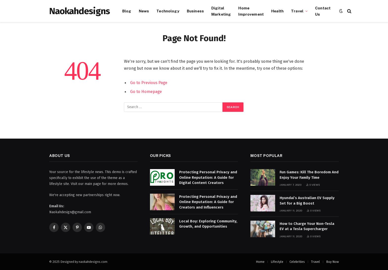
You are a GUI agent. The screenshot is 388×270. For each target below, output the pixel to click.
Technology (167, 11)
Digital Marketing (221, 11)
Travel (297, 11)
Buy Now (332, 262)
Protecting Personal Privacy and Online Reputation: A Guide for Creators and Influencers (208, 202)
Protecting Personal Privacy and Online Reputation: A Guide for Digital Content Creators (208, 177)
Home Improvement (251, 11)
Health (277, 11)
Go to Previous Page (148, 82)
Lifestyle (277, 262)
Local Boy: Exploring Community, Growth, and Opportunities (208, 224)
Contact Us (323, 11)
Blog (126, 11)
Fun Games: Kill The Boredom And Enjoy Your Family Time (309, 175)
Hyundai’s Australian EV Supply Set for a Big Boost (307, 200)
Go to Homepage (146, 91)
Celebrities (297, 262)
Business (195, 11)
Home (260, 262)
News (144, 11)
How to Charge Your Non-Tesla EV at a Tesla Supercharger (307, 226)
